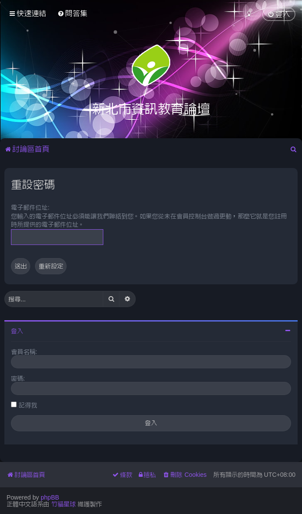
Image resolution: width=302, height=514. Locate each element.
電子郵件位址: (30, 207)
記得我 (28, 405)
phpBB (50, 497)
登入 (17, 331)
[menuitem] (72, 13)
